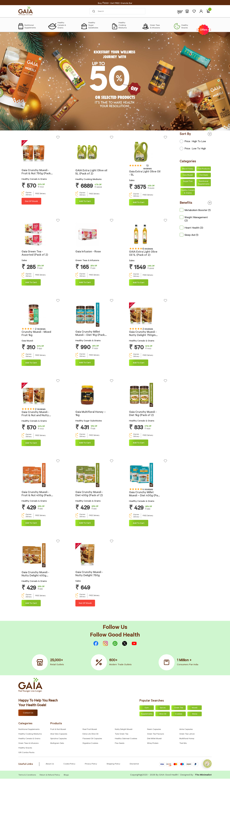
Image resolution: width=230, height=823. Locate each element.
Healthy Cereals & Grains (188, 191)
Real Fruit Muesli (90, 729)
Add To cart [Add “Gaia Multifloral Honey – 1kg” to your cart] (85, 443)
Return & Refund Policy (50, 775)
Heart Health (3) (191, 228)
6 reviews (147, 249)
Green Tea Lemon (187, 734)
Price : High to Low (193, 141)
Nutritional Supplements (203, 182)
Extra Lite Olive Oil (90, 734)
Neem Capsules (154, 729)
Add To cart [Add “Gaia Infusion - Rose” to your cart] (85, 283)
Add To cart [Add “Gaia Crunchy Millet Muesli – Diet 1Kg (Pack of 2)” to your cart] (85, 363)
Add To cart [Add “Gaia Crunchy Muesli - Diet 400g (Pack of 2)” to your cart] (85, 523)
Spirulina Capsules (58, 739)
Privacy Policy (91, 764)
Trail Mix (183, 743)
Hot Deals (203, 175)
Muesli (194, 708)
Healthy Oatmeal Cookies (126, 739)
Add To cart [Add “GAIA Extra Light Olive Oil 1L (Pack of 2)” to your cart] (138, 283)
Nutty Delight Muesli (123, 729)
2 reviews (40, 329)
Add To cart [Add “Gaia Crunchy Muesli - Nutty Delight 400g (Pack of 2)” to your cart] (31, 603)
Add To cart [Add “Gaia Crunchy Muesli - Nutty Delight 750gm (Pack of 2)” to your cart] (138, 363)
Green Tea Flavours (155, 734)
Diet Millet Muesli (154, 739)
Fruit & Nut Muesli (58, 729)
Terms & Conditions (27, 775)
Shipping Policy (113, 764)
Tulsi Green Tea (121, 734)
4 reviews (147, 489)
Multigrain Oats (57, 743)
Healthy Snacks (25, 748)
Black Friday (187, 169)
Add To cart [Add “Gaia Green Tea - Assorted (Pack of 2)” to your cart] (31, 283)
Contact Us (28, 713)
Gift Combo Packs (26, 753)
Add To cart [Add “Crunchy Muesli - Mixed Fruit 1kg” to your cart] (31, 363)
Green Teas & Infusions (28, 743)
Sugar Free (187, 181)
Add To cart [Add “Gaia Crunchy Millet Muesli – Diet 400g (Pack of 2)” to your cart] (138, 523)
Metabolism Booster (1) (195, 210)
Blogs (66, 775)
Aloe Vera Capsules (58, 734)
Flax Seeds (119, 743)
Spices (162, 708)
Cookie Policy (69, 764)
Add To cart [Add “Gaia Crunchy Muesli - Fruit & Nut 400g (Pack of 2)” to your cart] (31, 523)
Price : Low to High (193, 148)
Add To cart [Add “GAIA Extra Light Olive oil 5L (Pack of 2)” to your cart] (85, 201)
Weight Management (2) (194, 219)
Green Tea (178, 708)
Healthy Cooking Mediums (30, 734)
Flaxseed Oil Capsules (92, 739)
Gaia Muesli (188, 175)
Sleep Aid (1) (189, 235)
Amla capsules (186, 729)
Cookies (178, 714)
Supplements (146, 714)
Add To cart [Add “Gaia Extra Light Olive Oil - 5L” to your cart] (138, 203)
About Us (50, 764)
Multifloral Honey (186, 739)
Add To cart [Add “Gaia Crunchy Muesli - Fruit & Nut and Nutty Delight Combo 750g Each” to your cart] (31, 443)
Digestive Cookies (90, 743)
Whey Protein (152, 743)
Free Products (204, 169)
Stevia (194, 714)
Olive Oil (162, 714)
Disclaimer (134, 764)
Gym (147, 708)
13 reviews (147, 167)
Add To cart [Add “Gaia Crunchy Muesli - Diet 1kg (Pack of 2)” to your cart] (138, 443)
